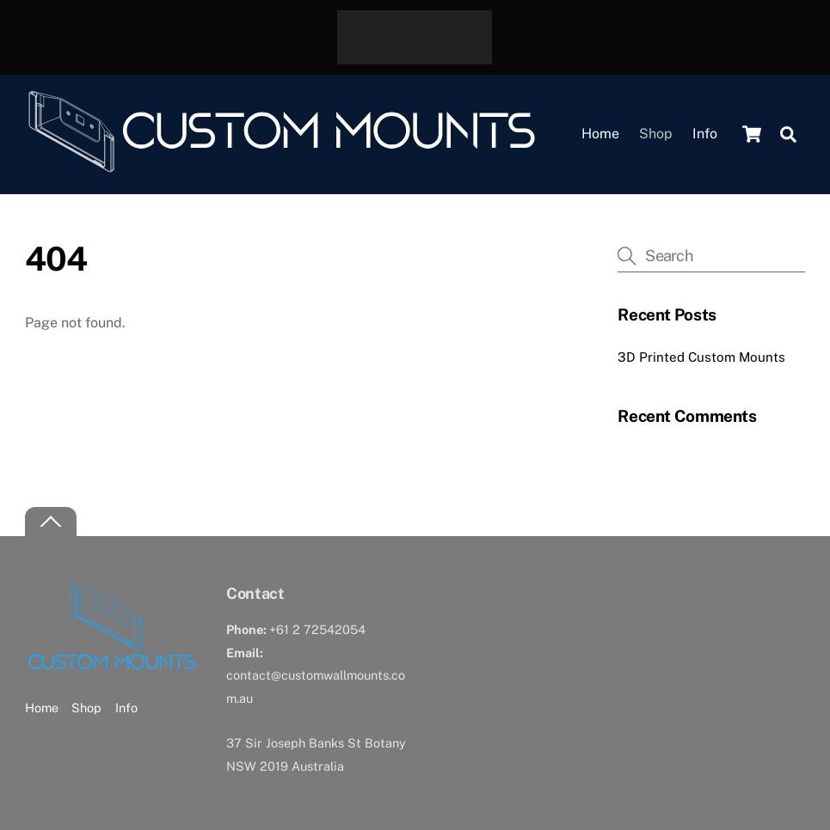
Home (600, 133)
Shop (656, 133)
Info (704, 133)
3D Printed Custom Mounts (701, 357)
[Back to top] (51, 522)
